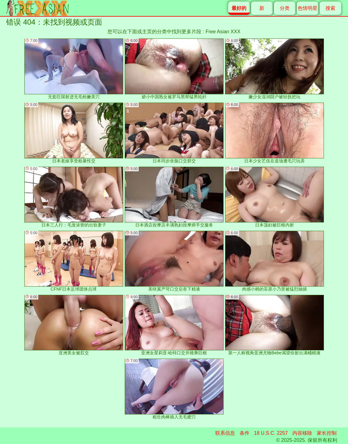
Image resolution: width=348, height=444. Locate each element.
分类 (285, 8)
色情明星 (307, 8)
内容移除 (302, 433)
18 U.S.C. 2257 (271, 433)
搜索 (330, 8)
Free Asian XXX (223, 31)
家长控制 (327, 433)
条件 (244, 433)
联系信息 (225, 433)
